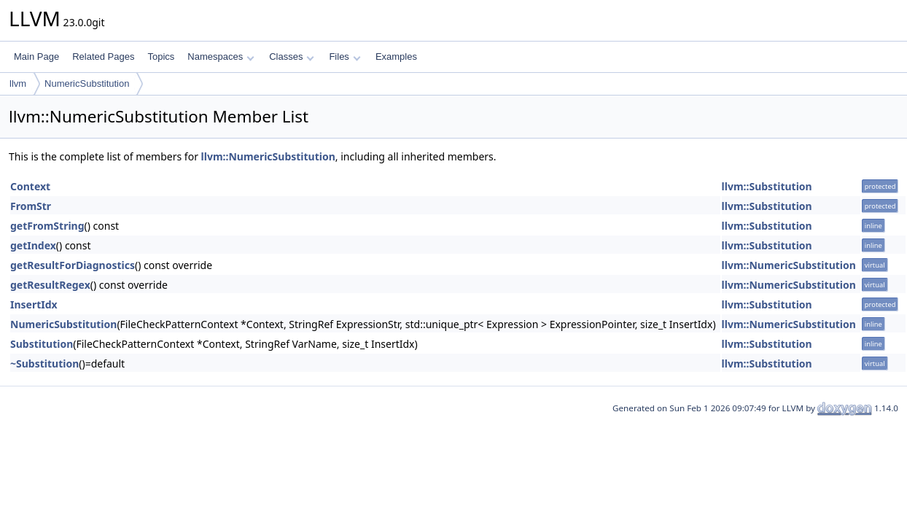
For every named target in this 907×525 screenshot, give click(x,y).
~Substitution (44, 363)
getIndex (33, 245)
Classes (291, 56)
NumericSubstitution (86, 83)
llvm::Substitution (767, 186)
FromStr (30, 206)
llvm (17, 83)
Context (30, 186)
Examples (396, 56)
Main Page (36, 56)
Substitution (41, 344)
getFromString (47, 226)
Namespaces (220, 56)
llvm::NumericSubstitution (268, 156)
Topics (160, 56)
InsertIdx (34, 304)
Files (344, 56)
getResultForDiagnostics (72, 265)
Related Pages (103, 56)
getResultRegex (50, 285)
